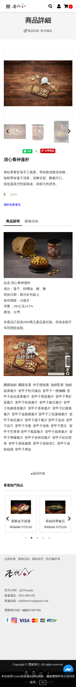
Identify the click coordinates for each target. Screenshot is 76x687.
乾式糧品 (46, 30)
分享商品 (47, 150)
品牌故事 (10, 559)
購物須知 (32, 221)
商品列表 (31, 30)
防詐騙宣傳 (53, 559)
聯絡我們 (37, 559)
